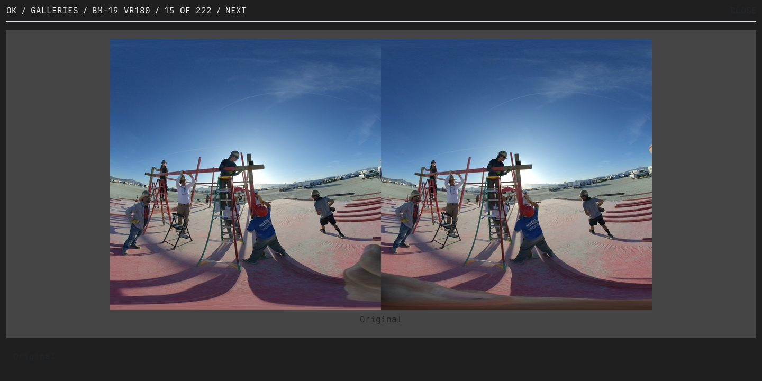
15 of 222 (188, 10)
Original (381, 319)
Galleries (54, 10)
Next (236, 10)
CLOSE (743, 10)
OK (11, 10)
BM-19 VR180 (121, 10)
